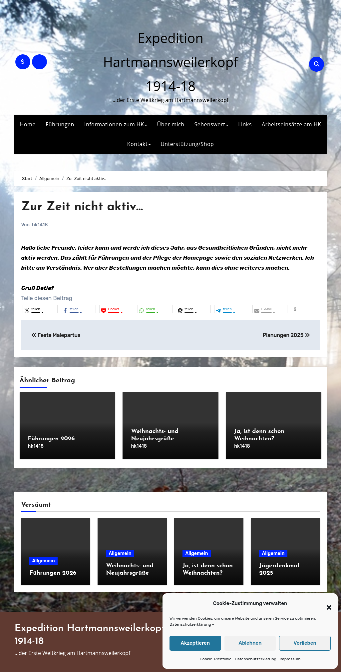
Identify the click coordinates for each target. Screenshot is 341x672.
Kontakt (137, 144)
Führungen (60, 124)
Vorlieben (305, 643)
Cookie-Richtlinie (215, 659)
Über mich (170, 124)
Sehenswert (209, 124)
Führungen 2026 (51, 439)
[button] (326, 604)
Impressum (290, 659)
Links (245, 124)
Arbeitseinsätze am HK (291, 124)
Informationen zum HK (114, 124)
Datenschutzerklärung (190, 624)
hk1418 (40, 225)
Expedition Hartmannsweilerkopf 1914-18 (170, 62)
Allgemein (43, 559)
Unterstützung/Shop (187, 144)
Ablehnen (249, 643)
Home (28, 124)
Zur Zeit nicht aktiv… (83, 207)
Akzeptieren (195, 643)
